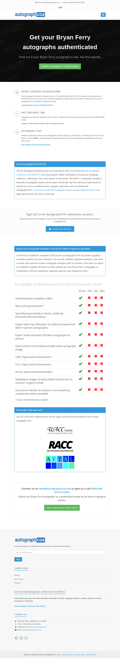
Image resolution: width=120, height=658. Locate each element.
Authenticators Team (90, 190)
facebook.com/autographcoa (36, 627)
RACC (18, 364)
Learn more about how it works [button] (62, 507)
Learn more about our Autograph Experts (53, 190)
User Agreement (67, 655)
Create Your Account (60, 229)
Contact (17, 583)
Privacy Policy (80, 655)
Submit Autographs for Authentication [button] (60, 66)
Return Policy (91, 655)
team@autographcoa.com (51, 2)
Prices (17, 575)
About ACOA (18, 579)
